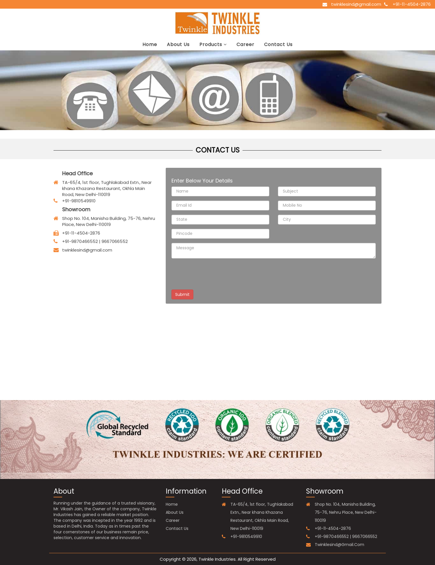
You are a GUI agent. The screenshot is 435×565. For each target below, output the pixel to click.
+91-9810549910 (246, 536)
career (245, 44)
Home (149, 44)
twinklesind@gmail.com (356, 4)
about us (178, 44)
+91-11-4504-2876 (412, 4)
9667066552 (115, 241)
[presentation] (215, 274)
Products (213, 44)
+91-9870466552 (80, 241)
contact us (278, 44)
